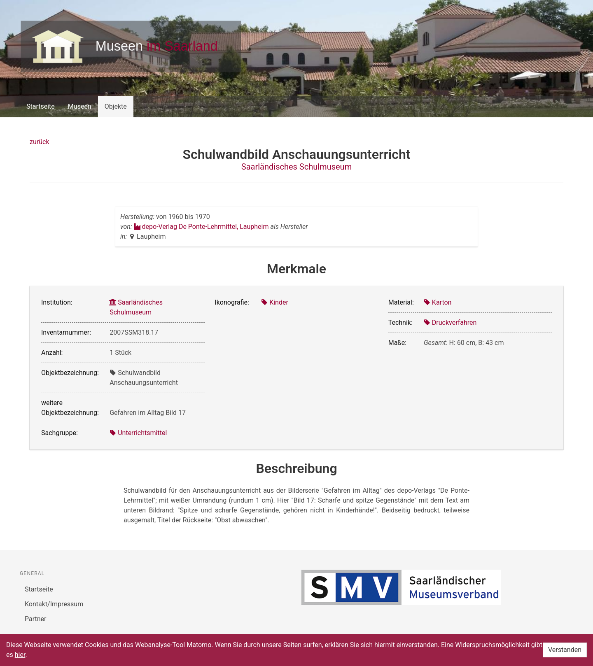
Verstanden (564, 650)
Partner (36, 619)
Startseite (40, 106)
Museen (79, 106)
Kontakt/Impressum (54, 604)
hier (20, 655)
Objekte (116, 106)
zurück (39, 142)
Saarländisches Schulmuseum (296, 167)
